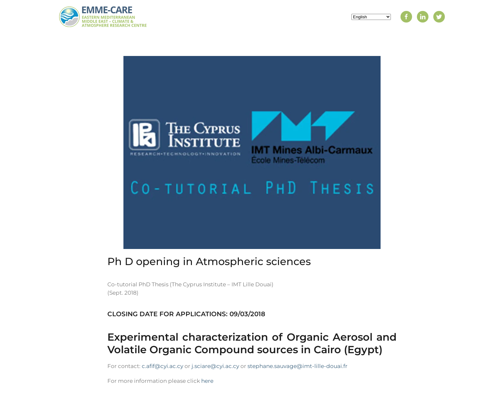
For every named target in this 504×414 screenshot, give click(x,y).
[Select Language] (371, 17)
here (207, 381)
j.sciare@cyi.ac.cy (215, 366)
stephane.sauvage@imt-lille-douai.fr (297, 366)
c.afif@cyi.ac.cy (162, 366)
